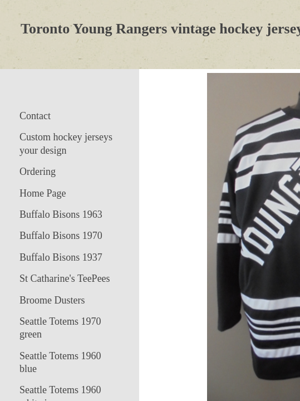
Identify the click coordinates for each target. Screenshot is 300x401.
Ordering (37, 171)
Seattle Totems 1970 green (60, 328)
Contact (35, 115)
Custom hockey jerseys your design (65, 143)
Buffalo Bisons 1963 (60, 214)
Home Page (42, 193)
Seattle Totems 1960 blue (60, 362)
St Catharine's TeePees (64, 278)
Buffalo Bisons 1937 (60, 257)
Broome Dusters (52, 300)
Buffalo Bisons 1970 (60, 235)
